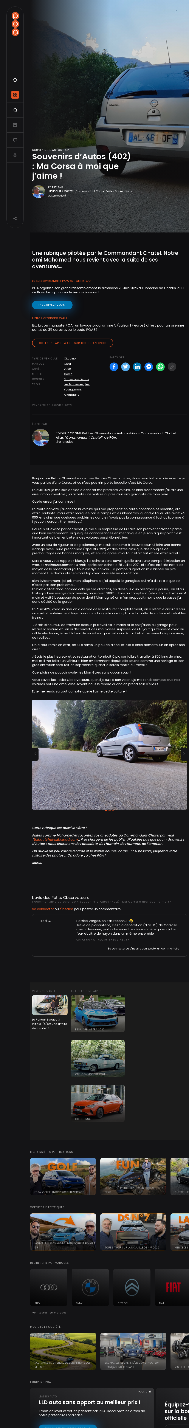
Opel (67, 364)
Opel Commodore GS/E (90, 1074)
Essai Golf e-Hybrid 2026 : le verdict (59, 1192)
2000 (67, 369)
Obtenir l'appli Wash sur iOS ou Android (72, 343)
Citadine (70, 358)
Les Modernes (74, 384)
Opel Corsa (83, 1119)
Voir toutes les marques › (50, 1312)
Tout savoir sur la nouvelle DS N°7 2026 (132, 1247)
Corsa (68, 374)
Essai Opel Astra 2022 (89, 1029)
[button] (35, 754)
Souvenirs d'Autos (76, 379)
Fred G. (45, 920)
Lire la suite (64, 441)
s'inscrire (66, 909)
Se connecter (43, 909)
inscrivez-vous (52, 305)
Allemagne (71, 395)
